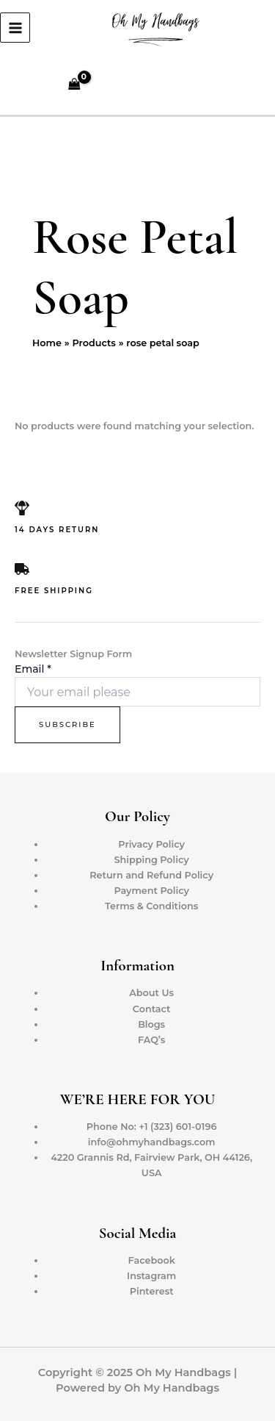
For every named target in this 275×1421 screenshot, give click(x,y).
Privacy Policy (151, 844)
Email (33, 669)
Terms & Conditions (151, 906)
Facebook (151, 1260)
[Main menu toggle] (15, 27)
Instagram (151, 1275)
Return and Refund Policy (151, 875)
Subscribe (67, 724)
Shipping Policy (151, 859)
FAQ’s (151, 1039)
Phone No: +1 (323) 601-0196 (152, 1126)
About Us (151, 992)
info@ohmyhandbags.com (152, 1142)
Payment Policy (151, 890)
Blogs (151, 1024)
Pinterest (152, 1291)
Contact (152, 1008)
